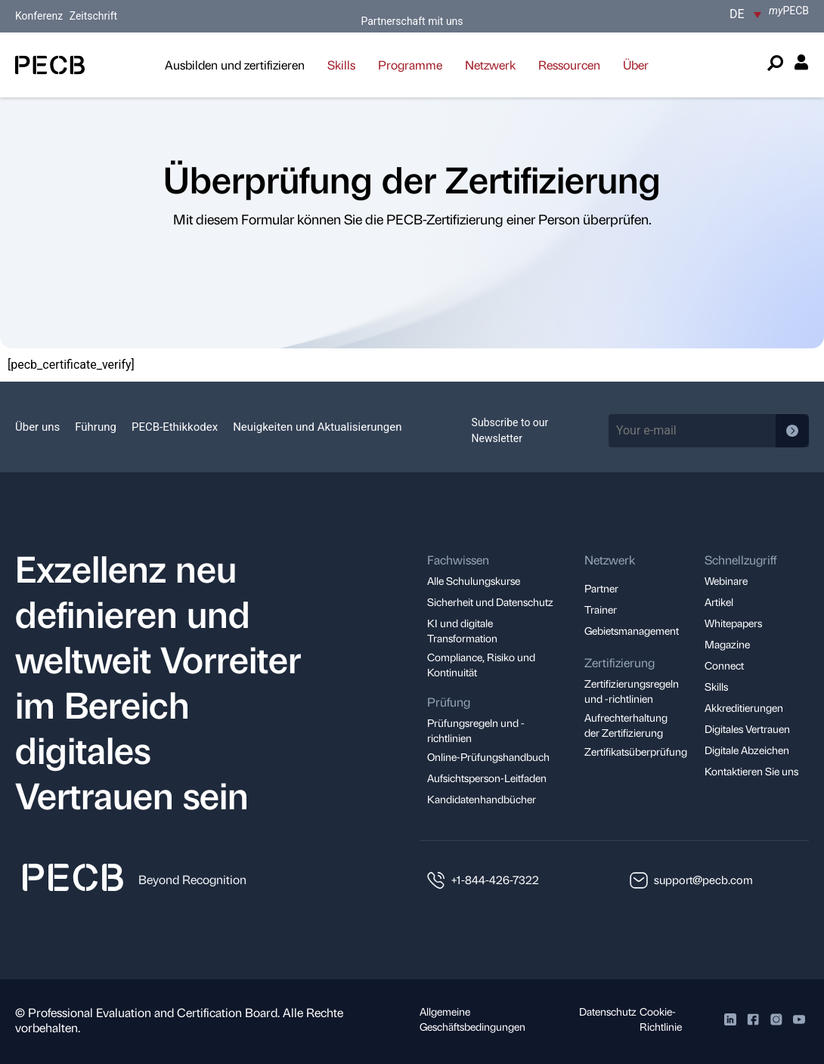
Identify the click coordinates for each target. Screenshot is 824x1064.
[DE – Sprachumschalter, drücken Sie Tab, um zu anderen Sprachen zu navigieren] (745, 14)
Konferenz (40, 16)
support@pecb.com (703, 879)
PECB (789, 11)
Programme (410, 65)
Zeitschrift (94, 16)
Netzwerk (490, 65)
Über (636, 65)
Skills (341, 65)
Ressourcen (569, 65)
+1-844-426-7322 (495, 879)
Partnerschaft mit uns (412, 21)
